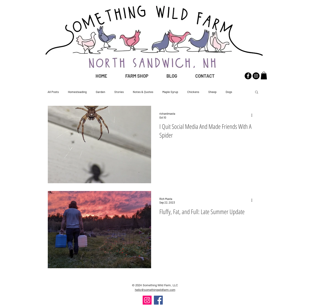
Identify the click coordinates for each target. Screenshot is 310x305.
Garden (100, 92)
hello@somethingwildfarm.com (155, 290)
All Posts (53, 92)
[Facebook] (158, 300)
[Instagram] (147, 300)
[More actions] (253, 115)
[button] (264, 75)
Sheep (212, 92)
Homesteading (77, 92)
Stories (119, 92)
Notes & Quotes (143, 92)
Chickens (193, 92)
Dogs (229, 92)
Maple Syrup (170, 92)
